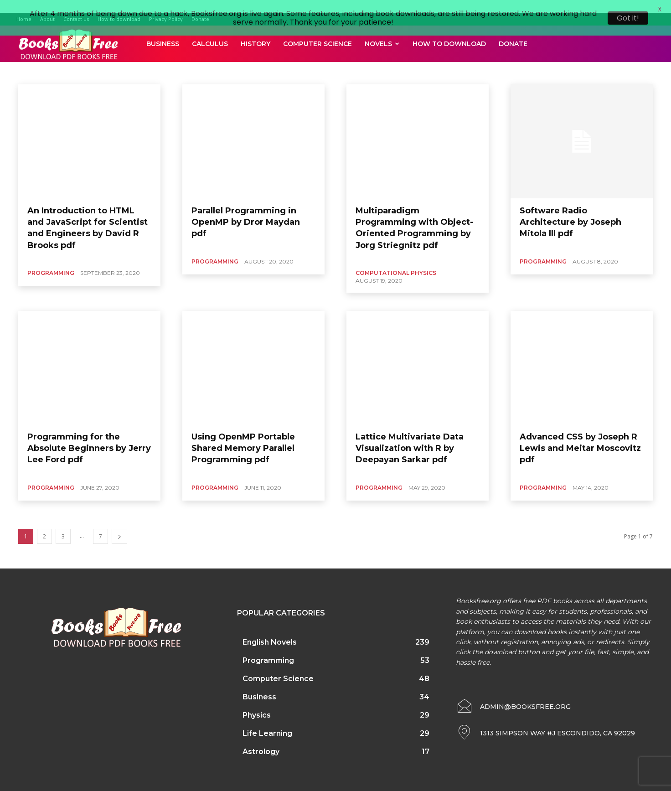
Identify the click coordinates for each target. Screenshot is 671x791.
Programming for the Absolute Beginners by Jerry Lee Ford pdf (89, 436)
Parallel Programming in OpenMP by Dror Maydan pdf (245, 210)
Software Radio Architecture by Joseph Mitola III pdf (570, 210)
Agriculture (110, 61)
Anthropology (217, 61)
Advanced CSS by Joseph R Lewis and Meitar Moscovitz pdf (580, 436)
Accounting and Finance (58, 61)
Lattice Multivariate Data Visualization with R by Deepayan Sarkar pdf (410, 436)
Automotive (359, 61)
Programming (50, 261)
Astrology (287, 61)
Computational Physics (396, 261)
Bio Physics (396, 61)
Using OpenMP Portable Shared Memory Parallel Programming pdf (243, 436)
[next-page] (119, 525)
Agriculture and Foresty (162, 61)
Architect (255, 61)
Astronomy (322, 61)
